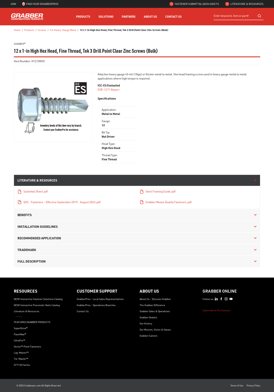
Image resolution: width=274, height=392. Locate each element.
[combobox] (239, 16)
